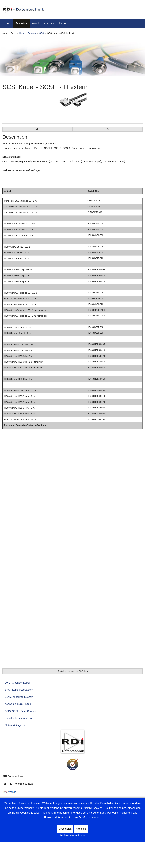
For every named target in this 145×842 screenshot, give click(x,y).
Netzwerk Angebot (15, 725)
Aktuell (35, 23)
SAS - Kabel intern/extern (19, 689)
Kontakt (62, 23)
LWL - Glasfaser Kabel (17, 682)
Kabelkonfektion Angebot (18, 718)
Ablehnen (81, 828)
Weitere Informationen (72, 835)
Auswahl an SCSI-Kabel (18, 703)
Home (8, 23)
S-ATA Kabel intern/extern (19, 696)
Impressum (49, 23)
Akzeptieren (65, 828)
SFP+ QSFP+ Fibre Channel (20, 711)
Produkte (20, 23)
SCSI (41, 33)
